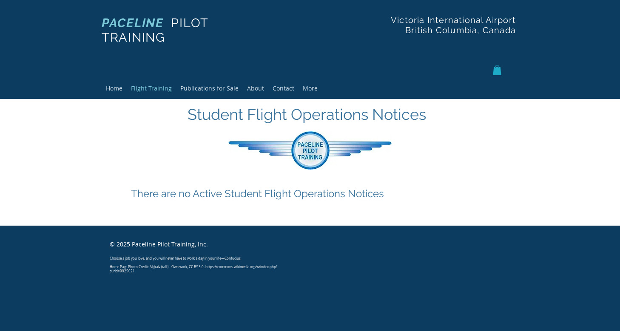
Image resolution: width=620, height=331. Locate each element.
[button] (497, 70)
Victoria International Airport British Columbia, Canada (453, 25)
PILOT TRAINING (155, 30)
